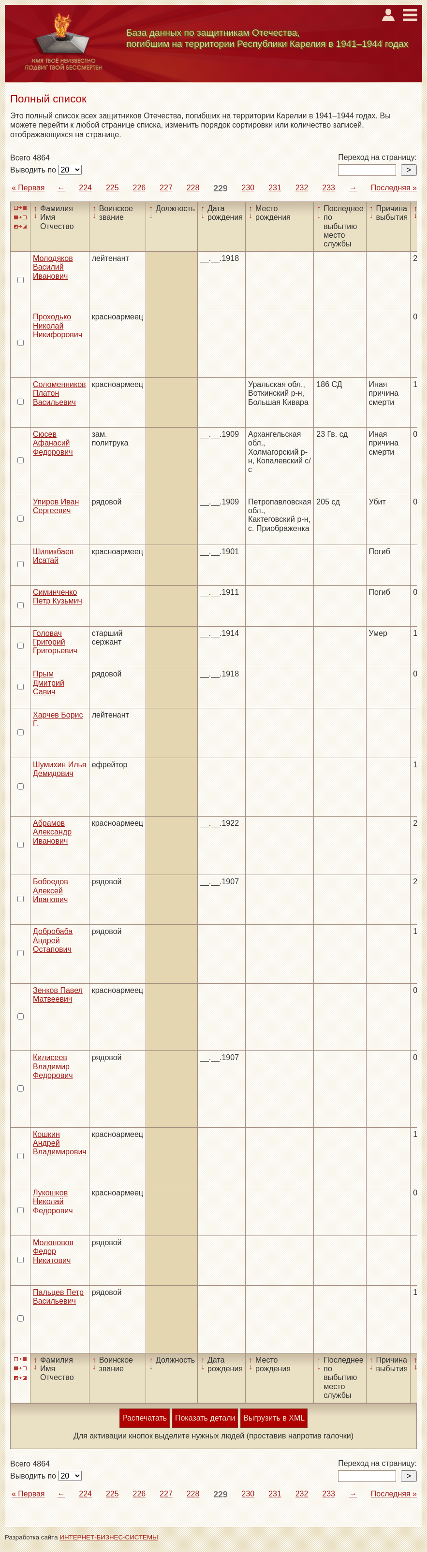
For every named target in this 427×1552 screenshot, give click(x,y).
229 (220, 188)
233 (328, 188)
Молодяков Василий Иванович (53, 267)
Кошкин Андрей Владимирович (60, 1143)
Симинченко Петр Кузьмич (57, 596)
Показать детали (205, 1418)
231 (274, 188)
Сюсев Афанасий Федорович (53, 443)
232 (302, 188)
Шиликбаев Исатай (53, 555)
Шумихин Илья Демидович (59, 769)
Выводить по (34, 170)
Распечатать (144, 1418)
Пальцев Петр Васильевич (58, 1296)
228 (193, 188)
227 (166, 188)
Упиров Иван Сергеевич (56, 506)
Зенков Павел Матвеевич (58, 994)
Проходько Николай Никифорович (57, 326)
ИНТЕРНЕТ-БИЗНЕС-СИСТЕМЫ (108, 1537)
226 (139, 188)
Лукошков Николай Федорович (53, 1202)
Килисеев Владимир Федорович (53, 1066)
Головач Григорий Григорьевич (55, 642)
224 (85, 188)
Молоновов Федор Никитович (53, 1251)
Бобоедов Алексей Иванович (50, 890)
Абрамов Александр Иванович (52, 832)
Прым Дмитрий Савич (48, 683)
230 (248, 188)
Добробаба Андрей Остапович (53, 940)
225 (112, 188)
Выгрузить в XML (274, 1418)
